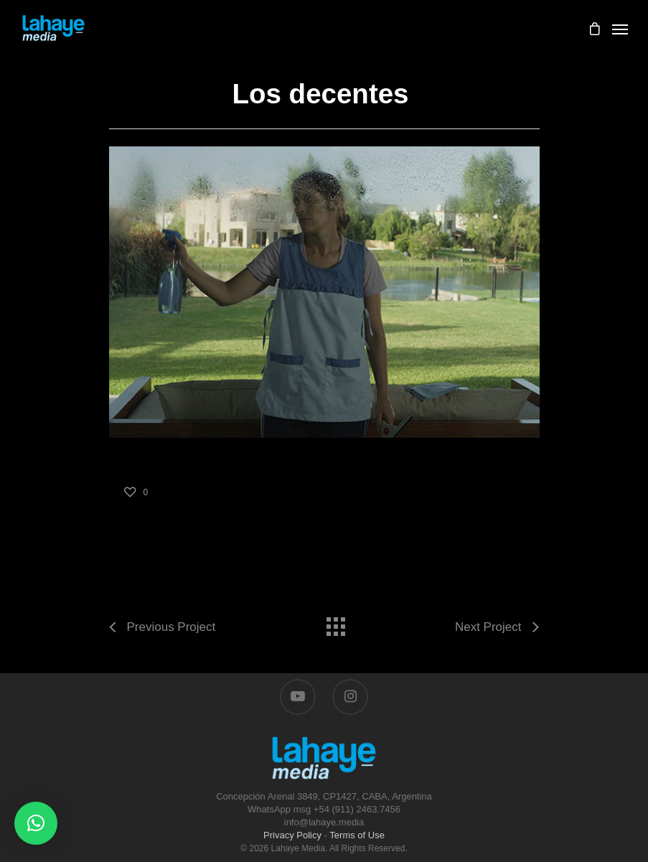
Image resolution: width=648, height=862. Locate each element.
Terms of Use (357, 835)
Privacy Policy (292, 835)
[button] (35, 823)
